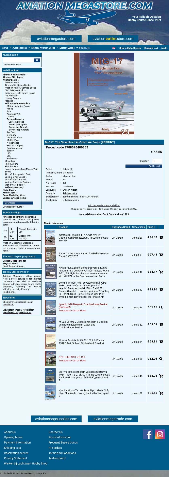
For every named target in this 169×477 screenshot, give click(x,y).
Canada (10, 116)
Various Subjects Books (17, 182)
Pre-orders (55, 447)
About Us (10, 432)
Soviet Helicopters (18, 124)
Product (63, 227)
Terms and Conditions (62, 453)
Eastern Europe (14, 119)
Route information (60, 437)
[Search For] (18, 60)
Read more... (9, 292)
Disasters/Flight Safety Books (20, 93)
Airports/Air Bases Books (18, 85)
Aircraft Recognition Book (18, 174)
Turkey (10, 150)
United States (134, 48)
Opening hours (13, 437)
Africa (10, 109)
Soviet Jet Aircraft (18, 127)
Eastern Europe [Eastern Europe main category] (16, 122)
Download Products (12, 207)
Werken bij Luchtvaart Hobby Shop (25, 463)
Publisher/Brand (121, 227)
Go (37, 60)
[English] (113, 48)
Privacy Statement (15, 458)
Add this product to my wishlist (104, 205)
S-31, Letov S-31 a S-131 (72, 357)
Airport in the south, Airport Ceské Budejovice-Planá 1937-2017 (83, 255)
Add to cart (154, 166)
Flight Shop (8, 190)
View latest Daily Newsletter (17, 312)
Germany (11, 135)
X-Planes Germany (14, 187)
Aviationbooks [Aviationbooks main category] (12, 82)
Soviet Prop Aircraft (19, 129)
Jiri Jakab (68, 172)
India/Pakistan (14, 137)
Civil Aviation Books (15, 90)
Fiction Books (12, 95)
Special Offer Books (15, 177)
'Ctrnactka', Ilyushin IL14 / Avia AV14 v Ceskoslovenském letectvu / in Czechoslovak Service (83, 238)
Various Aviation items (14, 198)
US (8, 156)
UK (8, 153)
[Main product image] (104, 138)
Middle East (13, 140)
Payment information (17, 442)
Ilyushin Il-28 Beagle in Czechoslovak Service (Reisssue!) (83, 306)
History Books (12, 98)
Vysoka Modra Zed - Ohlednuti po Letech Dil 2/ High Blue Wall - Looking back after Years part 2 (84, 393)
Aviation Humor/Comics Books (20, 88)
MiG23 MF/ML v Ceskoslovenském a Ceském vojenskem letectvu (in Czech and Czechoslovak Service (83, 324)
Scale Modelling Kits (13, 195)
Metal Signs (9, 192)
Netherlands (13, 143)
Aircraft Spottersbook (16, 179)
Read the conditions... (14, 266)
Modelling (10, 161)
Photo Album (11, 164)
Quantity (144, 161)
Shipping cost (12, 447)
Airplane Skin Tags (12, 77)
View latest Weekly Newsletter (18, 310)
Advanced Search (12, 64)
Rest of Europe (14, 145)
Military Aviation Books (17, 103)
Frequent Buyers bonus (63, 442)
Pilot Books (10, 166)
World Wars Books (14, 185)
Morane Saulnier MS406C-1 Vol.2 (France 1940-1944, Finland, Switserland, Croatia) (81, 342)
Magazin (9, 101)
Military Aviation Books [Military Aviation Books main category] (18, 106)
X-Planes (11, 158)
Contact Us (56, 432)
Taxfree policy (57, 458)
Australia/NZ (13, 114)
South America (14, 148)
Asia (9, 111)
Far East (11, 132)
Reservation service (16, 453)
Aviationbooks (10, 80)
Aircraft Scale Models (14, 74)
